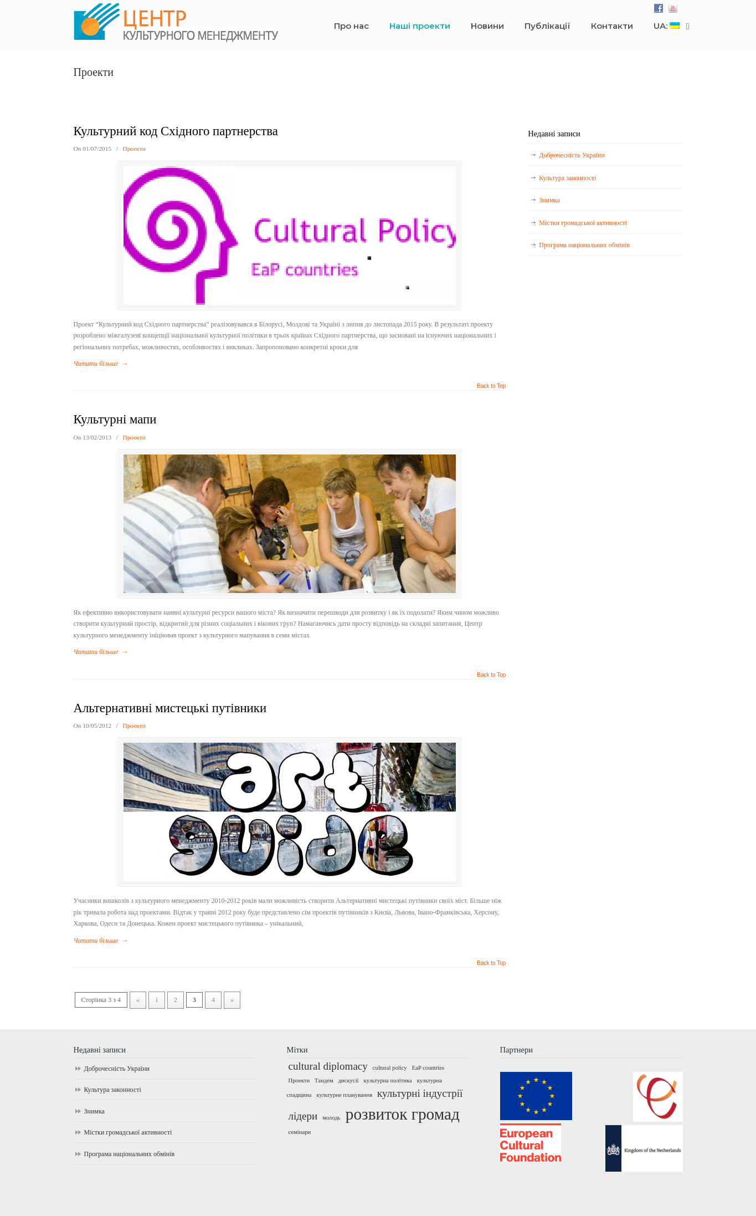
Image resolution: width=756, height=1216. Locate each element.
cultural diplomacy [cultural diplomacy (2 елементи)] (328, 1066)
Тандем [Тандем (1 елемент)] (324, 1080)
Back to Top (491, 386)
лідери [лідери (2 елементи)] (303, 1116)
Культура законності (567, 178)
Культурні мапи (115, 419)
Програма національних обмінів (584, 245)
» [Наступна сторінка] (232, 1000)
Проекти (133, 148)
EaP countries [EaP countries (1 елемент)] (428, 1068)
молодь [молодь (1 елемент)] (331, 1118)
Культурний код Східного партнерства (176, 131)
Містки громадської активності (583, 223)
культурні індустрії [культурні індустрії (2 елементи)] (419, 1093)
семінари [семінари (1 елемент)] (300, 1132)
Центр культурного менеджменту (267, 22)
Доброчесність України (572, 155)
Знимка (549, 200)
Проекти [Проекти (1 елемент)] (299, 1080)
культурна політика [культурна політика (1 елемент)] (388, 1080)
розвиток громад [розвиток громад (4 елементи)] (403, 1114)
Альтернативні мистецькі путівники (170, 708)
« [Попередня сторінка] (138, 1000)
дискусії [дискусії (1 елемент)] (348, 1080)
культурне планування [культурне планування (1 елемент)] (344, 1095)
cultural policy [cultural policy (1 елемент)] (390, 1068)
